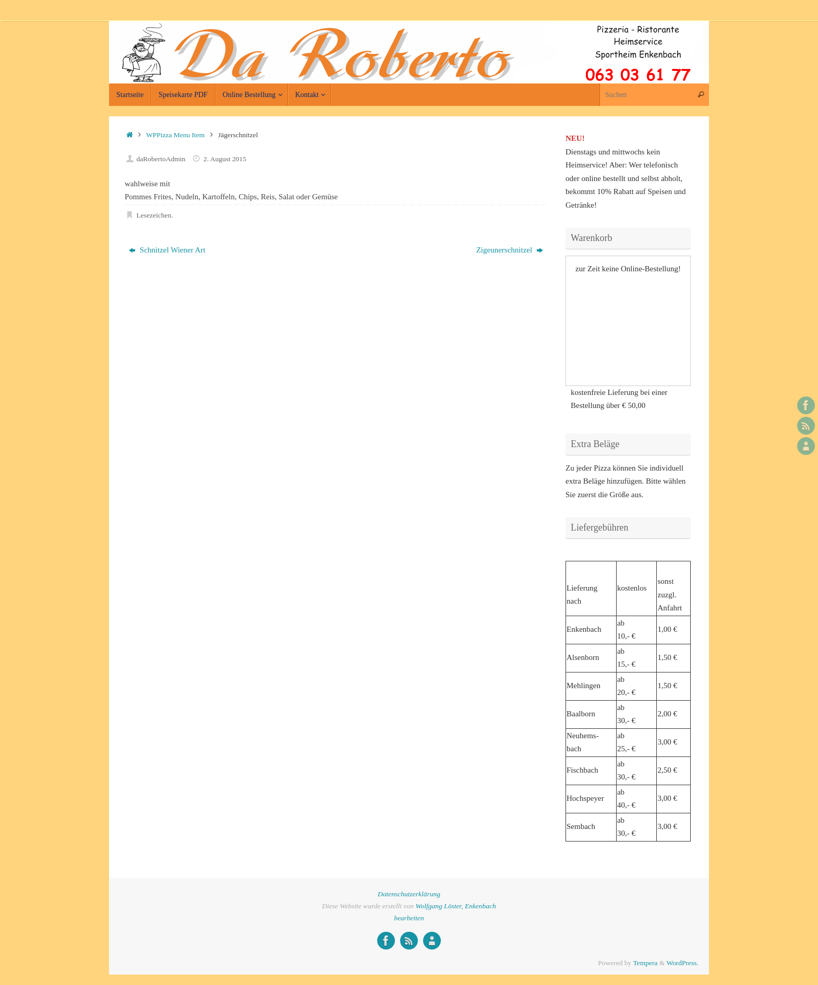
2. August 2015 (224, 159)
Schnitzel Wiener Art (167, 250)
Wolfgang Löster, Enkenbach (455, 906)
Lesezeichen (154, 215)
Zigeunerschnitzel (509, 250)
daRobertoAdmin (161, 159)
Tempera (645, 963)
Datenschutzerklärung (409, 894)
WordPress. (682, 963)
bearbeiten (409, 918)
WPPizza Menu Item (175, 135)
